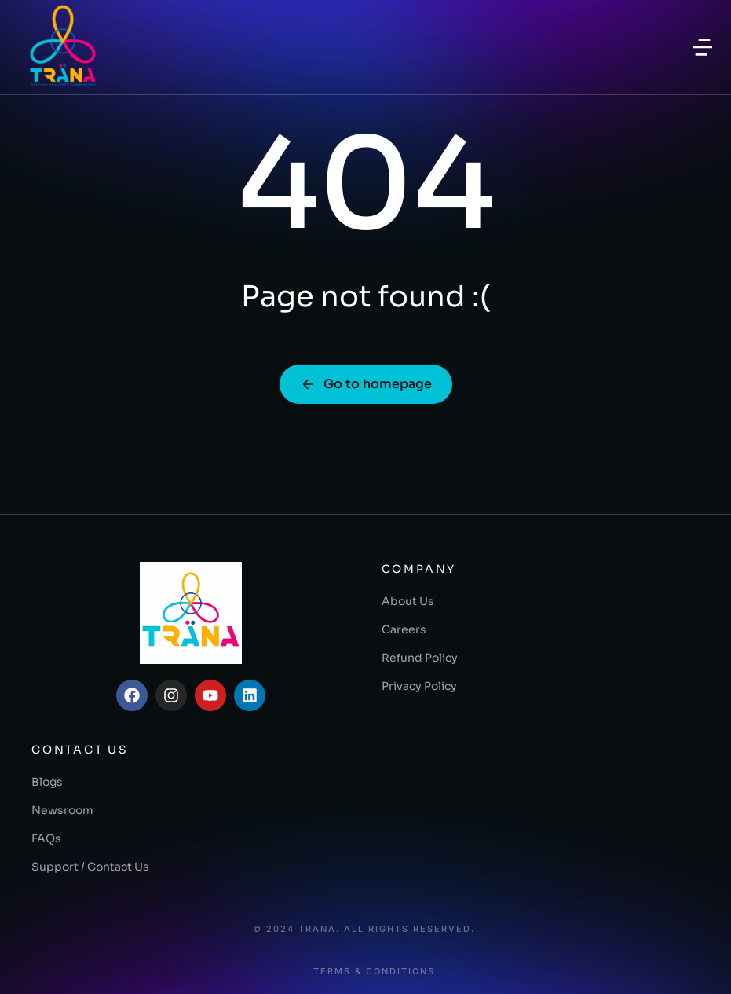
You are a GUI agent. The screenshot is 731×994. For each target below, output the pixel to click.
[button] (702, 47)
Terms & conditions (374, 971)
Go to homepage (366, 384)
